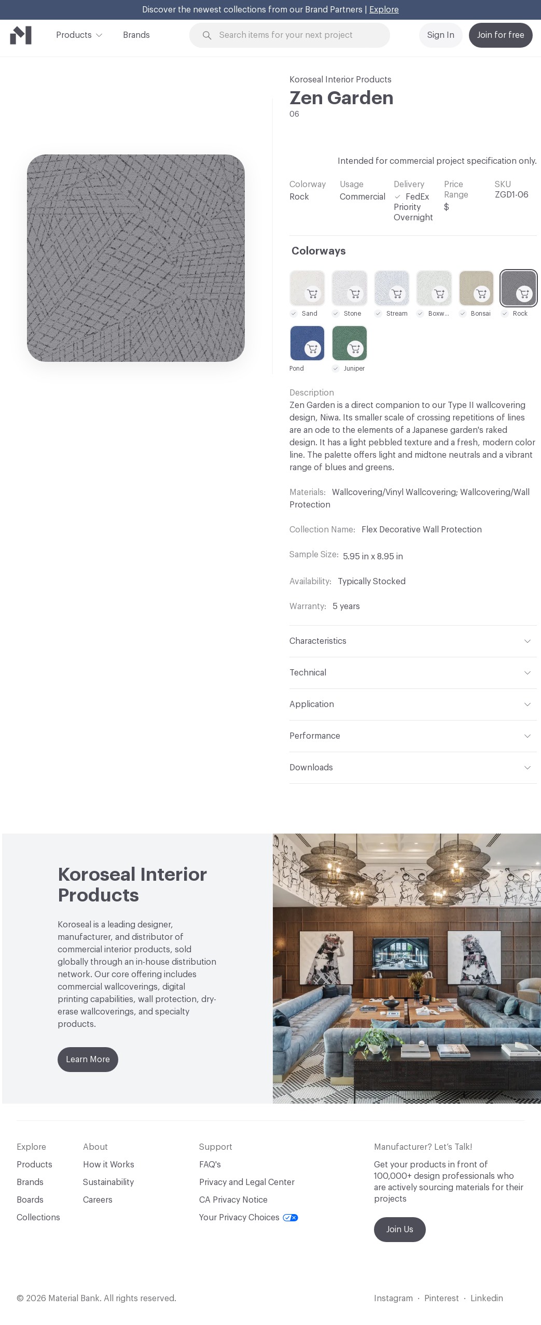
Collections (38, 1218)
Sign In (440, 35)
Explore (384, 10)
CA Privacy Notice (233, 1200)
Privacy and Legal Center (247, 1182)
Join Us (399, 1229)
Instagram (393, 1298)
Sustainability (108, 1182)
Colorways (319, 251)
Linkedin (486, 1298)
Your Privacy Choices (248, 1217)
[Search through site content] (295, 35)
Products (74, 34)
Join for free (500, 35)
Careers (98, 1200)
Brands (136, 35)
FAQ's (210, 1165)
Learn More (88, 1059)
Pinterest (441, 1298)
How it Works (108, 1165)
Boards (30, 1200)
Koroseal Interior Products (340, 80)
